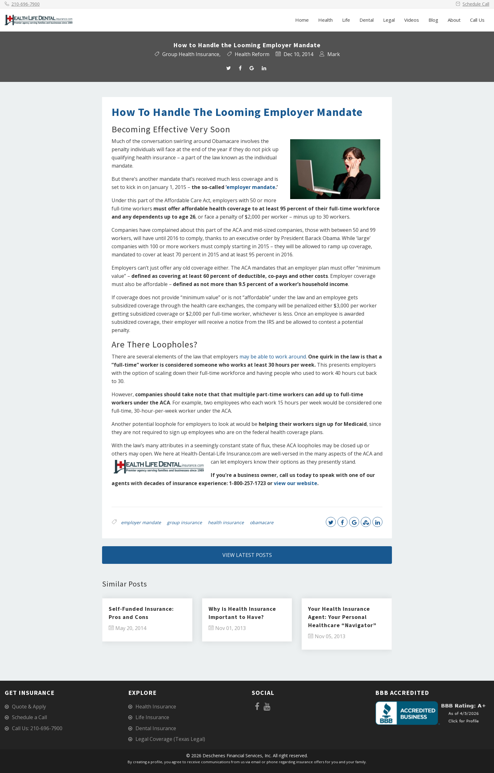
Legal (389, 20)
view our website (295, 483)
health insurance (226, 522)
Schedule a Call (29, 717)
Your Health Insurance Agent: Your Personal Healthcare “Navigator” (342, 617)
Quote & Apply (29, 706)
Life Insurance (152, 717)
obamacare (261, 522)
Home (302, 20)
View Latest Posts (247, 555)
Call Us (477, 20)
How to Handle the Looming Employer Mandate (237, 112)
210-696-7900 (25, 4)
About (454, 20)
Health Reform (252, 54)
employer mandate (251, 187)
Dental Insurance (155, 728)
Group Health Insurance (190, 54)
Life (346, 20)
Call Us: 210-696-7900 (37, 728)
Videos (411, 20)
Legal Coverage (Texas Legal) (170, 739)
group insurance (184, 522)
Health (325, 20)
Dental (366, 20)
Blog (433, 20)
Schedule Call (475, 4)
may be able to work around (272, 356)
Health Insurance (155, 706)
